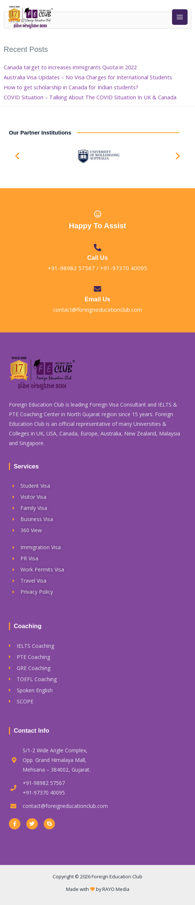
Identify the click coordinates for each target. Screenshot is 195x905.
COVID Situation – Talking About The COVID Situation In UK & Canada (90, 97)
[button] (17, 155)
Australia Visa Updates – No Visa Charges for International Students (88, 77)
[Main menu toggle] (180, 17)
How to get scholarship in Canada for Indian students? (71, 87)
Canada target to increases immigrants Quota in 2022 (70, 67)
